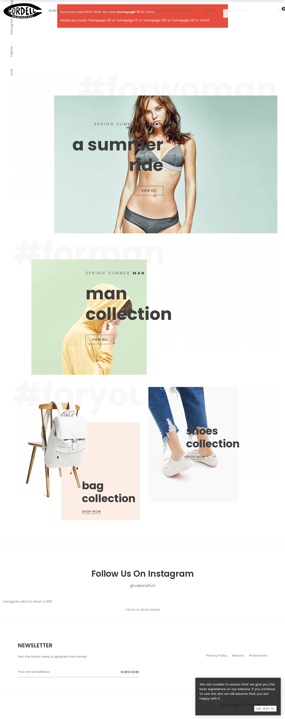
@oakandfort (142, 585)
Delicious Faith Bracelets (168, 11)
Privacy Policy (217, 655)
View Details (81, 450)
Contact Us (235, 11)
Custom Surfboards (114, 11)
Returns (238, 655)
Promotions (258, 655)
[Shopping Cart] (280, 10)
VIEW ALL (148, 190)
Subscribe (130, 672)
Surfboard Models (66, 11)
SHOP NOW (91, 511)
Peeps (209, 11)
